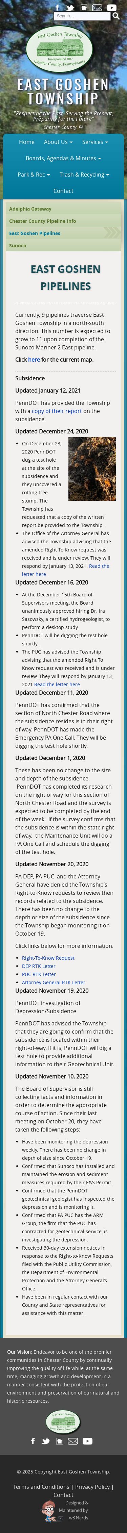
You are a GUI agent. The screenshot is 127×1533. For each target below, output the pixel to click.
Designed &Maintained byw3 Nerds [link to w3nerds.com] (73, 1510)
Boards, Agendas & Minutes (61, 158)
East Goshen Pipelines (34, 233)
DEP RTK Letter (39, 966)
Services (92, 142)
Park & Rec (31, 174)
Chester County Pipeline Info (42, 221)
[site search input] (82, 16)
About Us (56, 142)
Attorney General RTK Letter (53, 982)
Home (27, 142)
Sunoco (17, 245)
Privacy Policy (92, 1486)
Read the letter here (57, 684)
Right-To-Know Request (48, 958)
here (34, 359)
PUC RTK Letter (39, 974)
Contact (63, 191)
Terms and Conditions (41, 1486)
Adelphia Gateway (30, 208)
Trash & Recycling (82, 174)
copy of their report (57, 411)
